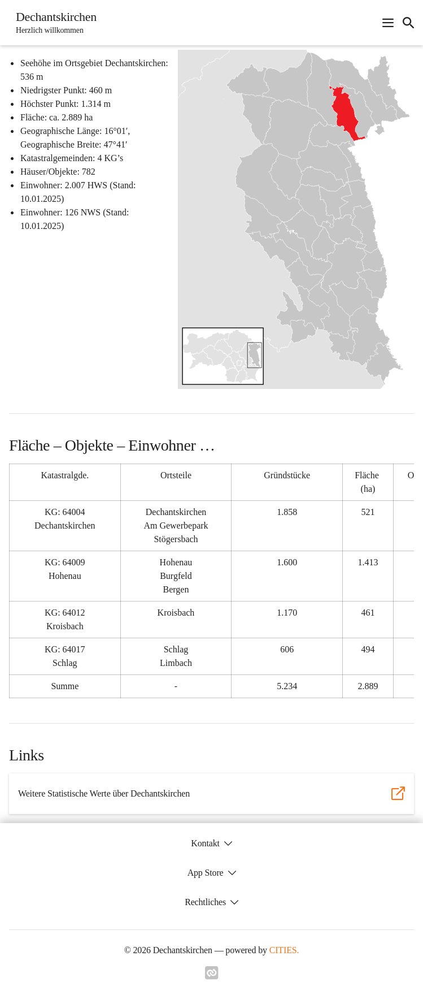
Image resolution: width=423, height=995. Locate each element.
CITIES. (284, 950)
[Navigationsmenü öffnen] (388, 22)
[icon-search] (408, 22)
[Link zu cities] (212, 976)
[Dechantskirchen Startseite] (53, 22)
